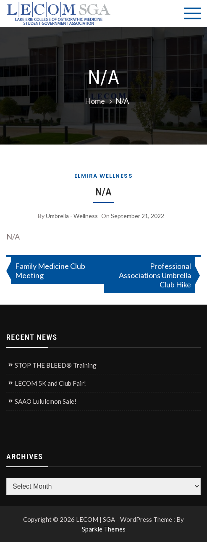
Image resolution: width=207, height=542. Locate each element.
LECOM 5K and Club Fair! (50, 383)
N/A (103, 192)
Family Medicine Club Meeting (50, 270)
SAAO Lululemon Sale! (45, 401)
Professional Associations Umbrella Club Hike (155, 275)
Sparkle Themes (104, 529)
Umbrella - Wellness (72, 215)
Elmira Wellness (103, 176)
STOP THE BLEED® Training (56, 365)
